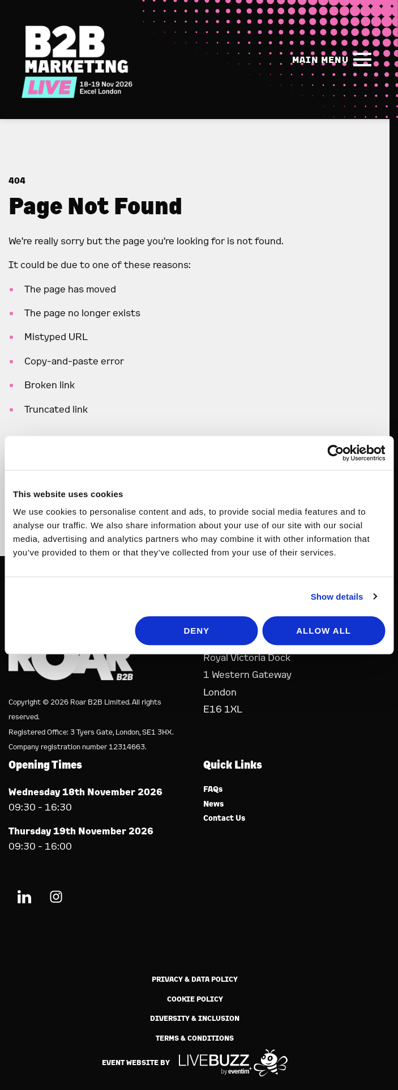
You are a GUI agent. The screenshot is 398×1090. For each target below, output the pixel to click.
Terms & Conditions (195, 1038)
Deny (196, 630)
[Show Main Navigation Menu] (334, 59)
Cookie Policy (195, 999)
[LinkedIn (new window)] (24, 898)
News (213, 804)
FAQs (213, 789)
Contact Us (224, 818)
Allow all (323, 630)
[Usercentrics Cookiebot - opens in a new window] (335, 452)
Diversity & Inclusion (194, 1018)
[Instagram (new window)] (56, 898)
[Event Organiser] (70, 676)
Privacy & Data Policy (195, 979)
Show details (337, 596)
